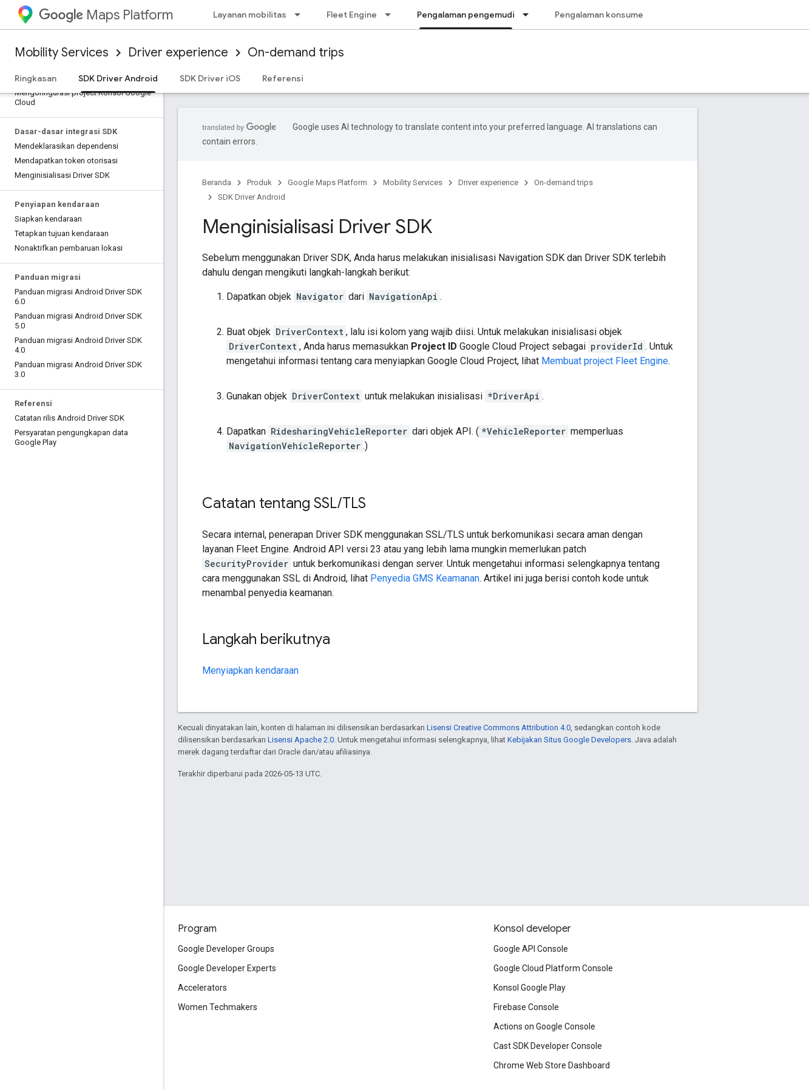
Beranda (216, 182)
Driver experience (178, 52)
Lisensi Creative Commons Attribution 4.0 (498, 727)
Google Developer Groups (226, 949)
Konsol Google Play (529, 987)
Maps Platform (106, 15)
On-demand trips (296, 52)
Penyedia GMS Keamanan (424, 578)
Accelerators (202, 987)
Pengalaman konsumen (601, 14)
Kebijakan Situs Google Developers (569, 739)
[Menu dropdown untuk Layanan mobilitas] (301, 14)
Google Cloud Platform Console (553, 968)
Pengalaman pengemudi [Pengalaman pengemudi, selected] (466, 14)
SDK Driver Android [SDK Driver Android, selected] (118, 78)
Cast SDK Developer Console (547, 1046)
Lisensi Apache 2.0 (301, 739)
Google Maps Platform (327, 182)
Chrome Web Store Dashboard (551, 1065)
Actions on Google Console (544, 1026)
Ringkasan (35, 78)
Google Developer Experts (227, 968)
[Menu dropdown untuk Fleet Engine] (391, 14)
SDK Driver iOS (210, 78)
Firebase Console (526, 1007)
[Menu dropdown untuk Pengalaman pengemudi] (529, 14)
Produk (259, 182)
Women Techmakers (217, 1007)
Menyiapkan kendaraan (250, 670)
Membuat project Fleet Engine (604, 361)
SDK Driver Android (251, 197)
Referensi (282, 78)
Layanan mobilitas (249, 14)
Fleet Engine (352, 14)
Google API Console (530, 949)
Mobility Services (62, 52)
